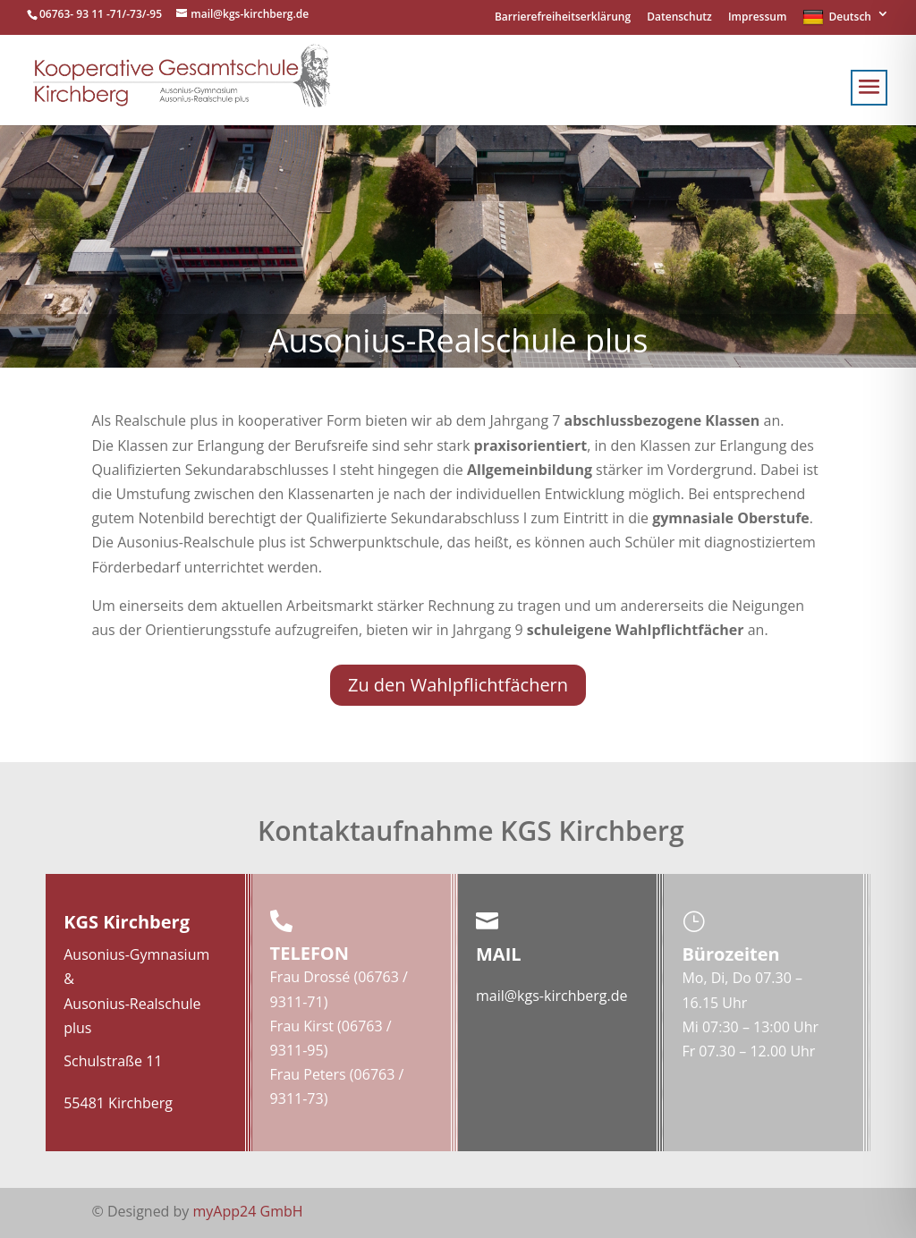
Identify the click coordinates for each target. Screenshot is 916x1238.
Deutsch (836, 18)
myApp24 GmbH (248, 1211)
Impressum (757, 18)
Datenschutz (679, 18)
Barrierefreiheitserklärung (563, 18)
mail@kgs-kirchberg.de (551, 995)
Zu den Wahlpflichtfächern (458, 685)
